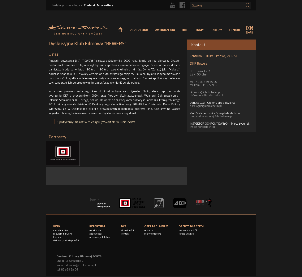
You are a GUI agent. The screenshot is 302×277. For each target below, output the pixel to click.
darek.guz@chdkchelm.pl (206, 105)
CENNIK (234, 29)
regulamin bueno (63, 234)
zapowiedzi (95, 234)
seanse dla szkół (188, 230)
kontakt (57, 237)
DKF (185, 29)
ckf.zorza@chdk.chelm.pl (80, 265)
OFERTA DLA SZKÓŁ (191, 226)
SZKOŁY (216, 29)
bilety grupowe (152, 234)
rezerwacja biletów (100, 237)
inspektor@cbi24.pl (202, 126)
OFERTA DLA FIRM (156, 226)
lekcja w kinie (186, 234)
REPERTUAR (139, 29)
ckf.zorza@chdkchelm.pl (205, 92)
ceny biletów (60, 230)
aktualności (127, 230)
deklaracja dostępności (66, 240)
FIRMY (199, 29)
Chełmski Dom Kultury (98, 5)
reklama (148, 230)
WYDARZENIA (165, 29)
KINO (56, 226)
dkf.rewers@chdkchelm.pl (206, 95)
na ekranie (95, 230)
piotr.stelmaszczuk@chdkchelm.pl (211, 116)
